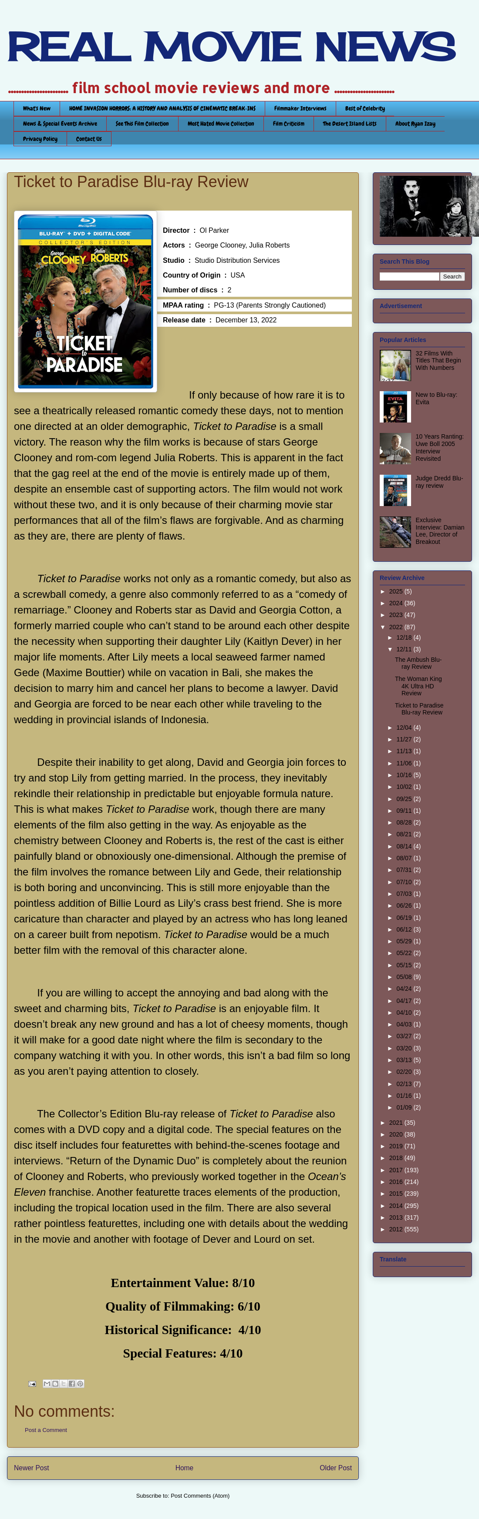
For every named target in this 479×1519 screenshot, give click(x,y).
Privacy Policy (40, 139)
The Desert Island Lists (350, 123)
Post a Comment (46, 1430)
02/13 (404, 1083)
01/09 (404, 1107)
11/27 (404, 739)
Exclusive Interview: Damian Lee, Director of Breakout (440, 530)
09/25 (404, 798)
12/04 (404, 727)
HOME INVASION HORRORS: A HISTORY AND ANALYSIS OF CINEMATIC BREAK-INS (162, 108)
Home (184, 1468)
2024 (397, 603)
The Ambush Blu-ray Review (418, 663)
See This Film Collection (142, 123)
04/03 (404, 1024)
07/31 (404, 869)
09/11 (404, 810)
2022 (397, 627)
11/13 (404, 751)
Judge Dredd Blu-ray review (439, 482)
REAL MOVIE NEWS (231, 47)
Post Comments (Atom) (200, 1495)
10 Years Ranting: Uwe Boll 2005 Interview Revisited (440, 447)
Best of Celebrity (365, 108)
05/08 (404, 976)
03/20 (404, 1048)
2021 (397, 1122)
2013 (397, 1217)
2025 (397, 591)
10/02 (404, 786)
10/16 (404, 774)
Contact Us (89, 139)
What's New (37, 108)
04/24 (404, 988)
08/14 (404, 846)
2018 (397, 1157)
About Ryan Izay (415, 123)
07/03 (404, 893)
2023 (397, 614)
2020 (397, 1134)
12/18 (404, 637)
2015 (397, 1193)
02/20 (404, 1071)
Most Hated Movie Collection (221, 123)
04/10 (404, 1012)
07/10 (404, 882)
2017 (397, 1170)
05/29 (404, 941)
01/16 (404, 1095)
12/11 (404, 649)
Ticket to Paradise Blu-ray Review (419, 709)
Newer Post (31, 1468)
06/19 (404, 917)
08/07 (404, 858)
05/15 (404, 965)
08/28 (404, 822)
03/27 (404, 1036)
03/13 (404, 1059)
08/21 (404, 834)
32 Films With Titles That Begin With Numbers (438, 361)
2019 (397, 1146)
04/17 (404, 1000)
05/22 (404, 952)
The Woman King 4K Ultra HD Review (418, 686)
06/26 (404, 905)
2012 (397, 1229)
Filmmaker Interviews (300, 108)
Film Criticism (288, 123)
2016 (397, 1181)
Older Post (336, 1468)
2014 (397, 1205)
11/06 (404, 763)
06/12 (404, 929)
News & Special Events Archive (60, 123)
